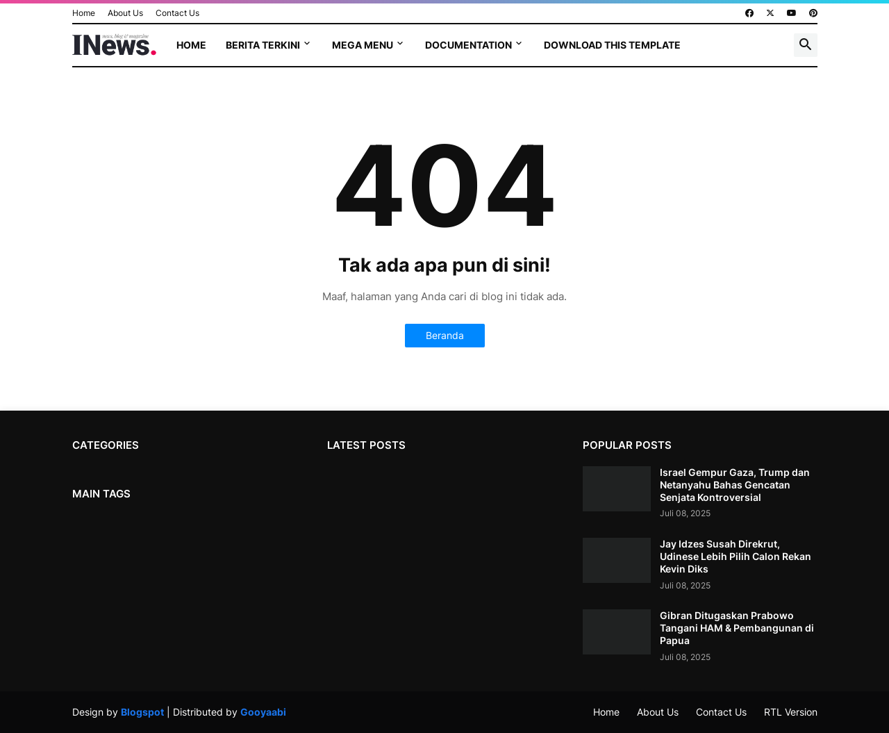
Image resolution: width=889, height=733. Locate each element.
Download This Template (612, 45)
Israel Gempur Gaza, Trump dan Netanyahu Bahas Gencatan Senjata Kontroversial (735, 484)
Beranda (445, 335)
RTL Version (790, 712)
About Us (125, 13)
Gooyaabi (263, 712)
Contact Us (177, 13)
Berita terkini (263, 45)
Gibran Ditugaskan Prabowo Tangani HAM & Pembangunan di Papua (737, 627)
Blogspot (142, 712)
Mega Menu (362, 45)
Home (83, 13)
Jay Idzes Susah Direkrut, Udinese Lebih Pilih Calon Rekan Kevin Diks (735, 556)
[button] (805, 45)
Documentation (468, 45)
